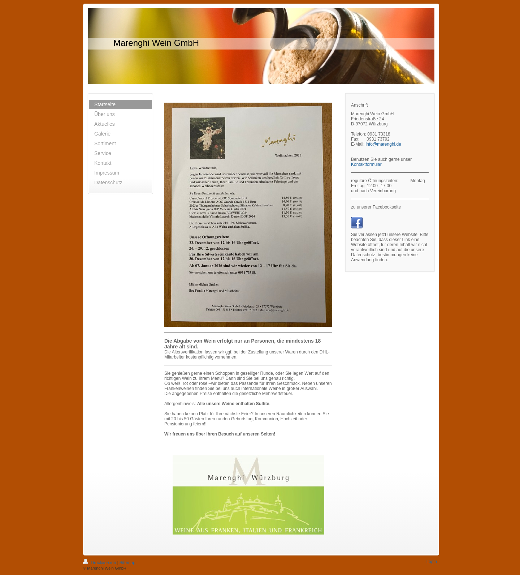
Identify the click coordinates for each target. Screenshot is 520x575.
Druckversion (100, 562)
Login (431, 561)
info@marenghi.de (383, 144)
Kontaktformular (366, 164)
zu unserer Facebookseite (376, 207)
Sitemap (127, 562)
